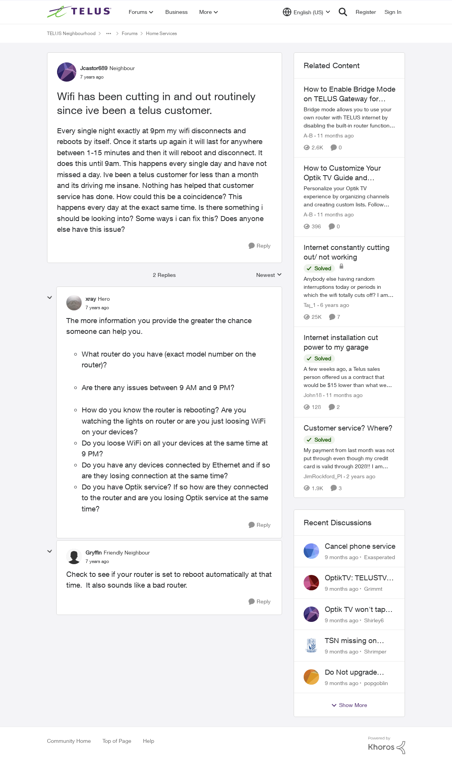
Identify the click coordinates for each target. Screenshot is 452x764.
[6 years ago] (333, 305)
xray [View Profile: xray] (91, 298)
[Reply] (259, 246)
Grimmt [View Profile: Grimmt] (373, 588)
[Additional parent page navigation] (108, 33)
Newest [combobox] (269, 275)
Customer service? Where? (348, 428)
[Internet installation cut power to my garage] (349, 377)
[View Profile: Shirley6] (311, 614)
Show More (349, 705)
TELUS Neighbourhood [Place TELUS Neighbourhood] (71, 33)
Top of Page (116, 740)
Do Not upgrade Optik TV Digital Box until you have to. (357, 672)
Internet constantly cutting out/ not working (347, 252)
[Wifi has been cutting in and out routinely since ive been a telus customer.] (97, 307)
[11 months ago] (334, 135)
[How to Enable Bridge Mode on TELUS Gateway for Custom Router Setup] (349, 117)
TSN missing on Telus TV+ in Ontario (357, 640)
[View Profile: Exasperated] (311, 551)
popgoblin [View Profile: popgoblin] (376, 683)
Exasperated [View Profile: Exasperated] (379, 557)
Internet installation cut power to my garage (341, 342)
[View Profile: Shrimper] (311, 645)
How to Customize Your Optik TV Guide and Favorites (342, 173)
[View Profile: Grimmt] (311, 582)
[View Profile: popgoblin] (311, 677)
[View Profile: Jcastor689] (66, 72)
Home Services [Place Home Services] (161, 33)
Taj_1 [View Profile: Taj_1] (310, 305)
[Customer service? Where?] (349, 458)
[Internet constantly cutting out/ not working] (349, 287)
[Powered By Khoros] (386, 745)
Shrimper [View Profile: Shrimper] (375, 651)
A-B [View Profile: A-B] (308, 135)
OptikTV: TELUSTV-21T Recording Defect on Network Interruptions (357, 578)
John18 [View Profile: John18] (313, 395)
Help (148, 740)
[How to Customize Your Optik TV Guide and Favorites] (349, 196)
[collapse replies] (49, 297)
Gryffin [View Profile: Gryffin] (94, 552)
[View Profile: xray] (74, 302)
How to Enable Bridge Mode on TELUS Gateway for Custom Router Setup (349, 94)
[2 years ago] (359, 476)
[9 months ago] (341, 557)
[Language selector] (306, 12)
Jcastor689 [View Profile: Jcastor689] (94, 68)
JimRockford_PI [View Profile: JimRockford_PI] (323, 475)
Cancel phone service (360, 546)
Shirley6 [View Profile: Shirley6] (374, 620)
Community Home (69, 740)
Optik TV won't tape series (357, 609)
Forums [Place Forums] (130, 33)
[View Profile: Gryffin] (74, 556)
